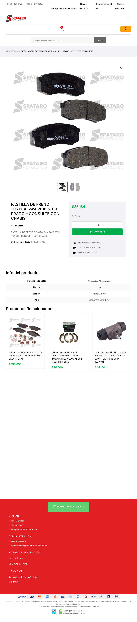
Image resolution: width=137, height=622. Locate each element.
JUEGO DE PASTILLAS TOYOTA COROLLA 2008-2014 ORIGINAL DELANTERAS (25, 355)
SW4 (103, 293)
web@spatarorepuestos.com (64, 6)
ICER (99, 287)
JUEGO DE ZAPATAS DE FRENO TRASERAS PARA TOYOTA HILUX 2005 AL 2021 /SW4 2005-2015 (67, 357)
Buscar (100, 40)
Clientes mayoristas (120, 6)
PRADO (96, 293)
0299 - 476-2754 (34, 4)
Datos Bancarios (84, 6)
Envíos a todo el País (104, 6)
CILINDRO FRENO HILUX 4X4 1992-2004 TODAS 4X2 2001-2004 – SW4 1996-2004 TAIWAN (110, 357)
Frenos (15, 51)
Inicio (8, 51)
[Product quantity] (99, 225)
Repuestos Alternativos (99, 281)
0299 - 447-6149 (14, 4)
